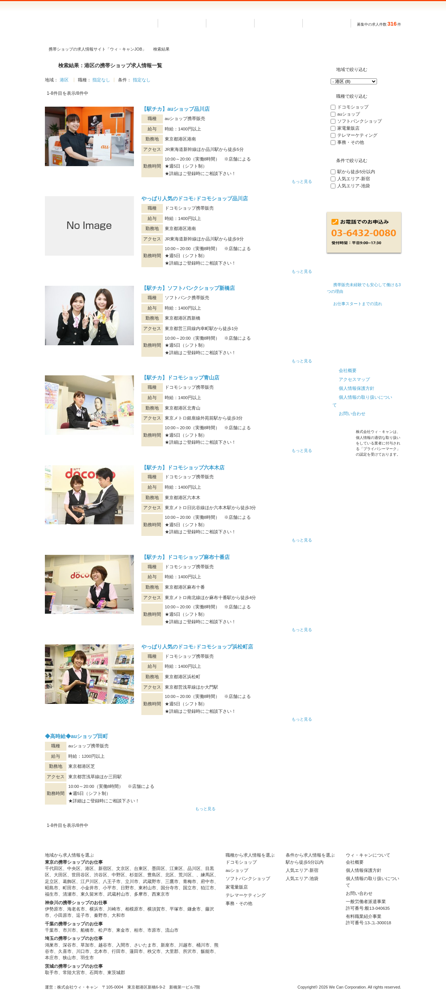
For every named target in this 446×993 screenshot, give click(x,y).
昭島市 (51, 888)
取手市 (51, 972)
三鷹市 (171, 881)
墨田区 (158, 868)
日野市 (127, 888)
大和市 (118, 915)
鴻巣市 (51, 945)
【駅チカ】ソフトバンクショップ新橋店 (188, 288)
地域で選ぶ (230, 23)
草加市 (87, 945)
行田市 (118, 951)
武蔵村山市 (118, 894)
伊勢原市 (54, 909)
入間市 (122, 945)
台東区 (140, 868)
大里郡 (171, 951)
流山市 (171, 930)
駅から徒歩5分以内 (356, 171)
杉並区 (136, 875)
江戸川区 (89, 881)
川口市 (82, 951)
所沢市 (189, 951)
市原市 (154, 930)
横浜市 (96, 909)
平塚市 (176, 909)
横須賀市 (156, 909)
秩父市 (154, 951)
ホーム (182, 23)
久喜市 (65, 951)
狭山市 (69, 957)
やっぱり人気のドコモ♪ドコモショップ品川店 (194, 198)
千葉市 (51, 930)
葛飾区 (69, 881)
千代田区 (54, 868)
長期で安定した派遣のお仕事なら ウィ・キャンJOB (91, 23)
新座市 (167, 945)
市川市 (69, 930)
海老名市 (76, 909)
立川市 (131, 881)
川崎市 (114, 909)
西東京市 (161, 894)
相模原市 (134, 909)
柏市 (138, 930)
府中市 (207, 881)
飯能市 (207, 951)
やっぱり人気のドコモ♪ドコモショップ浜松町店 (197, 647)
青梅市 (189, 881)
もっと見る (302, 181)
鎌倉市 (194, 909)
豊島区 (154, 875)
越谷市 (105, 945)
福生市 (51, 894)
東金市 (122, 930)
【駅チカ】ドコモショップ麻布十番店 (185, 557)
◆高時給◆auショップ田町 (76, 736)
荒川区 (185, 875)
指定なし (101, 80)
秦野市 (100, 915)
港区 (64, 80)
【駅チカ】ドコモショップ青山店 (180, 378)
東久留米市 (92, 894)
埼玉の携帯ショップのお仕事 (74, 938)
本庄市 (51, 957)
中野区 (118, 875)
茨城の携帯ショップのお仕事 (74, 966)
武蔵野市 (152, 881)
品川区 (194, 868)
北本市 (100, 951)
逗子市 (82, 915)
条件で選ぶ (327, 23)
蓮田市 (136, 951)
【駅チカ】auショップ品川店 (175, 109)
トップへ (393, 831)
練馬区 (207, 875)
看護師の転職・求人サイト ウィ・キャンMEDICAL (364, 330)
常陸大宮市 (74, 972)
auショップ (348, 114)
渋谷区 (100, 875)
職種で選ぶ (278, 23)
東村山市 (147, 888)
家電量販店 (348, 128)
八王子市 (112, 881)
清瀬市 (69, 894)
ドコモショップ (352, 107)
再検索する (364, 202)
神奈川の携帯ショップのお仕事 (76, 902)
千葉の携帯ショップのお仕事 (74, 924)
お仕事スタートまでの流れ (357, 303)
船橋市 (87, 930)
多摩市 (140, 894)
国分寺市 (169, 888)
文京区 (122, 868)
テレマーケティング (357, 135)
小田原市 (63, 915)
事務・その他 (350, 142)
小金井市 (89, 888)
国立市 (189, 888)
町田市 (69, 888)
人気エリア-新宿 (353, 179)
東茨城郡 (116, 972)
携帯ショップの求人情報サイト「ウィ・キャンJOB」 (97, 49)
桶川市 (203, 945)
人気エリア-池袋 (353, 186)
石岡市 (96, 972)
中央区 (74, 868)
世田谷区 (80, 875)
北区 (169, 875)
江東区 (176, 868)
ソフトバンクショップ (359, 121)
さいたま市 (145, 945)
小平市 (109, 888)
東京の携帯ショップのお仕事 (74, 862)
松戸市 (105, 930)
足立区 (51, 881)
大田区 (60, 875)
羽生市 (87, 957)
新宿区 (105, 868)
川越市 (185, 945)
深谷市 (69, 945)
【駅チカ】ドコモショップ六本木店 (182, 467)
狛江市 (207, 888)
